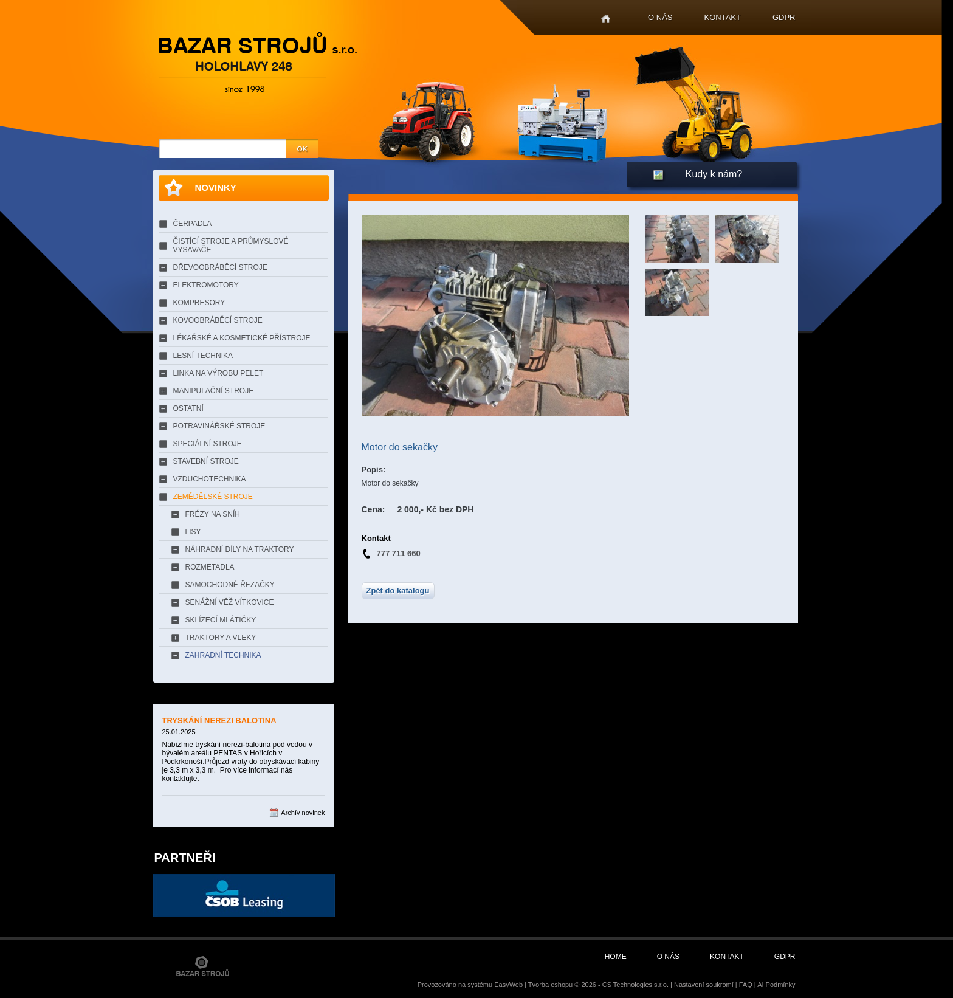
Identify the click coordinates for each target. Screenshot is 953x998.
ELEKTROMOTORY (206, 285)
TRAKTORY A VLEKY (220, 637)
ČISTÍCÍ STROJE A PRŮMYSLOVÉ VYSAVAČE (231, 245)
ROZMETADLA (210, 567)
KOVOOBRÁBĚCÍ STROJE (218, 320)
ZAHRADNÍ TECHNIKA (223, 655)
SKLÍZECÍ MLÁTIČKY (220, 620)
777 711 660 (399, 553)
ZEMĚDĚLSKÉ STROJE (213, 496)
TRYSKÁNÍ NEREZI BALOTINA (219, 720)
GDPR (784, 17)
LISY (193, 532)
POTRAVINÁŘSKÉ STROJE (219, 426)
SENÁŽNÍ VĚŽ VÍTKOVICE (229, 602)
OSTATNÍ (188, 408)
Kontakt (722, 17)
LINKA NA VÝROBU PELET (218, 373)
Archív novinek (303, 812)
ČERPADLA (192, 223)
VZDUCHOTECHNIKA (209, 479)
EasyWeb (508, 984)
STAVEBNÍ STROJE (206, 461)
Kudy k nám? (714, 174)
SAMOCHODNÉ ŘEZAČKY (230, 584)
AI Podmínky (776, 984)
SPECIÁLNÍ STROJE (207, 443)
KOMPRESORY (199, 302)
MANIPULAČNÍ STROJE (213, 391)
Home (605, 19)
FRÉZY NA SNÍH (212, 514)
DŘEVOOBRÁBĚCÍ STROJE (220, 267)
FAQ (745, 984)
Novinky (215, 187)
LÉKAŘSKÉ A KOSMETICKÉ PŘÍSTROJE (242, 338)
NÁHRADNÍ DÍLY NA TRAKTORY (239, 549)
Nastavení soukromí (704, 984)
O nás (660, 17)
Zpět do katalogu (398, 590)
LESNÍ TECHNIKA (203, 355)
